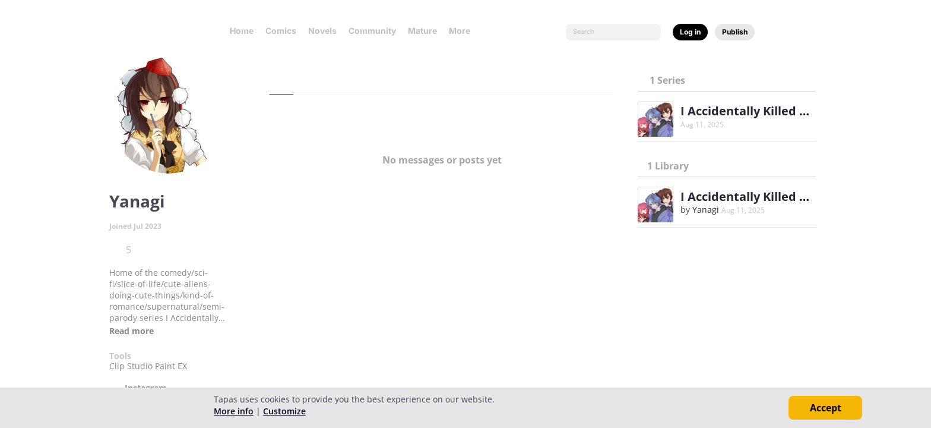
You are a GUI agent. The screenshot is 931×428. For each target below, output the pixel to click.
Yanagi (705, 209)
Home (242, 31)
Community (372, 31)
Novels (322, 31)
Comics (280, 31)
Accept (825, 407)
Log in (690, 31)
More (463, 31)
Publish (735, 31)
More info (234, 411)
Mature (422, 31)
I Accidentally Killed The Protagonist (786, 111)
